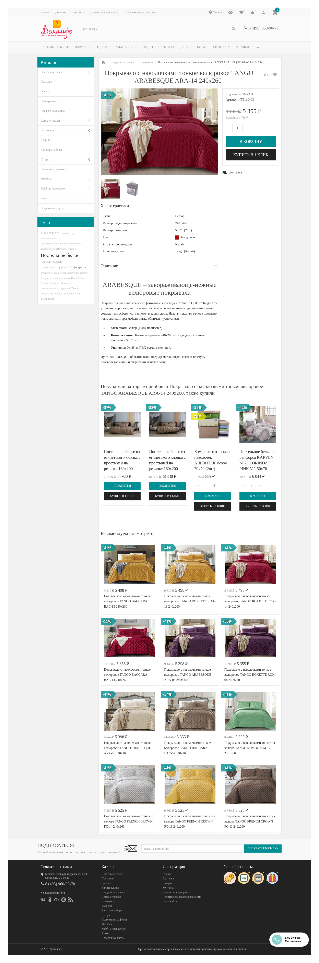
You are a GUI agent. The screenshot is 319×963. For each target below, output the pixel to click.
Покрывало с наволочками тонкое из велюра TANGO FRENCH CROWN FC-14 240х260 (129, 821)
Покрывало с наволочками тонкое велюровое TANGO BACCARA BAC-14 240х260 (127, 675)
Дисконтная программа (105, 12)
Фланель (66, 283)
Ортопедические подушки (55, 288)
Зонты (44, 198)
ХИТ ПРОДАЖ (50, 233)
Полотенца (220, 47)
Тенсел (75, 288)
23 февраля (77, 267)
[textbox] (158, 29)
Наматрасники (125, 47)
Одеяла (101, 47)
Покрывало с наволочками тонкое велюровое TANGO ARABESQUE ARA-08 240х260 (187, 675)
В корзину (251, 141)
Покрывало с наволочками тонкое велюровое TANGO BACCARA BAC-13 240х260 (127, 601)
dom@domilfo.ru (55, 892)
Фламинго (54, 283)
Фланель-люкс (49, 238)
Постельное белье (54, 47)
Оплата (44, 12)
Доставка (61, 12)
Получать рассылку (262, 848)
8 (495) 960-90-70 (264, 28)
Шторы (45, 159)
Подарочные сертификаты (140, 12)
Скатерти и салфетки (53, 169)
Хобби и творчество (53, 188)
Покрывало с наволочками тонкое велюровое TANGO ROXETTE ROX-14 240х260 (250, 601)
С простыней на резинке (54, 267)
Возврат (167, 883)
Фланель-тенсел (50, 272)
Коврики (242, 47)
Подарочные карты (52, 208)
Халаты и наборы (51, 149)
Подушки (82, 47)
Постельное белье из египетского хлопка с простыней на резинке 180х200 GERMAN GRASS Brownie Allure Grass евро (122, 468)
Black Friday (78, 278)
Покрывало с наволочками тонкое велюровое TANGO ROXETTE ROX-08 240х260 (250, 675)
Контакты (78, 12)
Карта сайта (170, 901)
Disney (84, 272)
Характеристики (115, 206)
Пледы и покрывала (158, 47)
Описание (109, 266)
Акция (44, 283)
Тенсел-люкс (48, 248)
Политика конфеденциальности (182, 896)
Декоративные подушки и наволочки (62, 243)
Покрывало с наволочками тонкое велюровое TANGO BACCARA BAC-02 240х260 (187, 748)
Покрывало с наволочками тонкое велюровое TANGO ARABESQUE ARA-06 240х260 (127, 748)
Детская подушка (69, 272)
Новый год (67, 233)
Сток (78, 293)
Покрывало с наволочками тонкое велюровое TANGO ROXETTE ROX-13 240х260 (189, 601)
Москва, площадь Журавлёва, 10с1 (66, 874)
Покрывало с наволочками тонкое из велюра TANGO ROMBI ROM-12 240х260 (249, 748)
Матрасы (46, 178)
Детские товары (193, 47)
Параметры (122, 485)
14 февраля (47, 298)
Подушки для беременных (55, 278)
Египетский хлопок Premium (57, 293)
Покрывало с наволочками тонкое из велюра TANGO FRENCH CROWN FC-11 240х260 (249, 821)
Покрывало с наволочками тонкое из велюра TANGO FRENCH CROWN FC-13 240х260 (189, 821)
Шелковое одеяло (66, 248)
